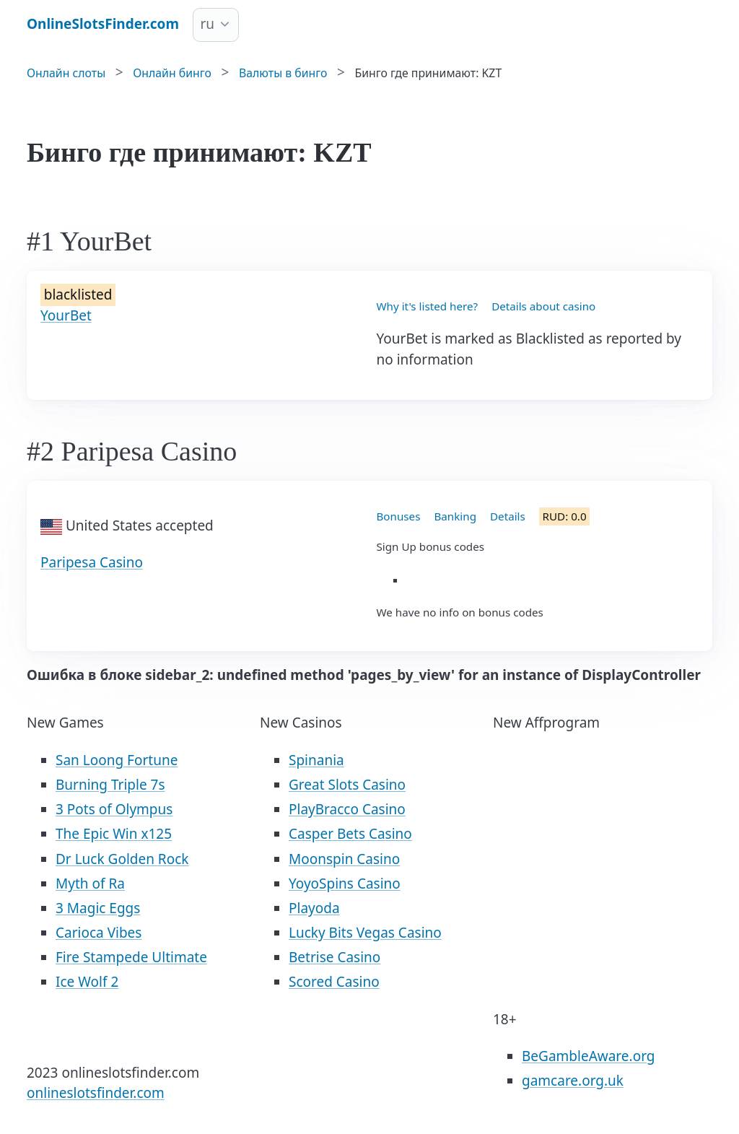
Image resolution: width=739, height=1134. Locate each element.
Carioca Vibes (98, 932)
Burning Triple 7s (110, 784)
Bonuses (399, 516)
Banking (455, 516)
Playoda (314, 908)
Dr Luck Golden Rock (122, 859)
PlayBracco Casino (347, 809)
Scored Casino (334, 981)
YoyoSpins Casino (345, 883)
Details (507, 516)
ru (208, 23)
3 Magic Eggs (98, 908)
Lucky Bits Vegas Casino (365, 932)
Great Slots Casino (347, 784)
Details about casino (543, 306)
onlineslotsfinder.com (96, 1092)
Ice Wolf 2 (87, 981)
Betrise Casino (334, 957)
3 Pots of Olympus (114, 809)
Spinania (316, 760)
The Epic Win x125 (114, 833)
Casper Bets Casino (350, 833)
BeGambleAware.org (588, 1056)
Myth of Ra (90, 883)
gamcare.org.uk (573, 1080)
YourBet (66, 315)
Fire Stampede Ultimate (131, 957)
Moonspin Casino (344, 859)
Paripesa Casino (91, 562)
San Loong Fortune (117, 760)
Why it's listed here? (427, 306)
